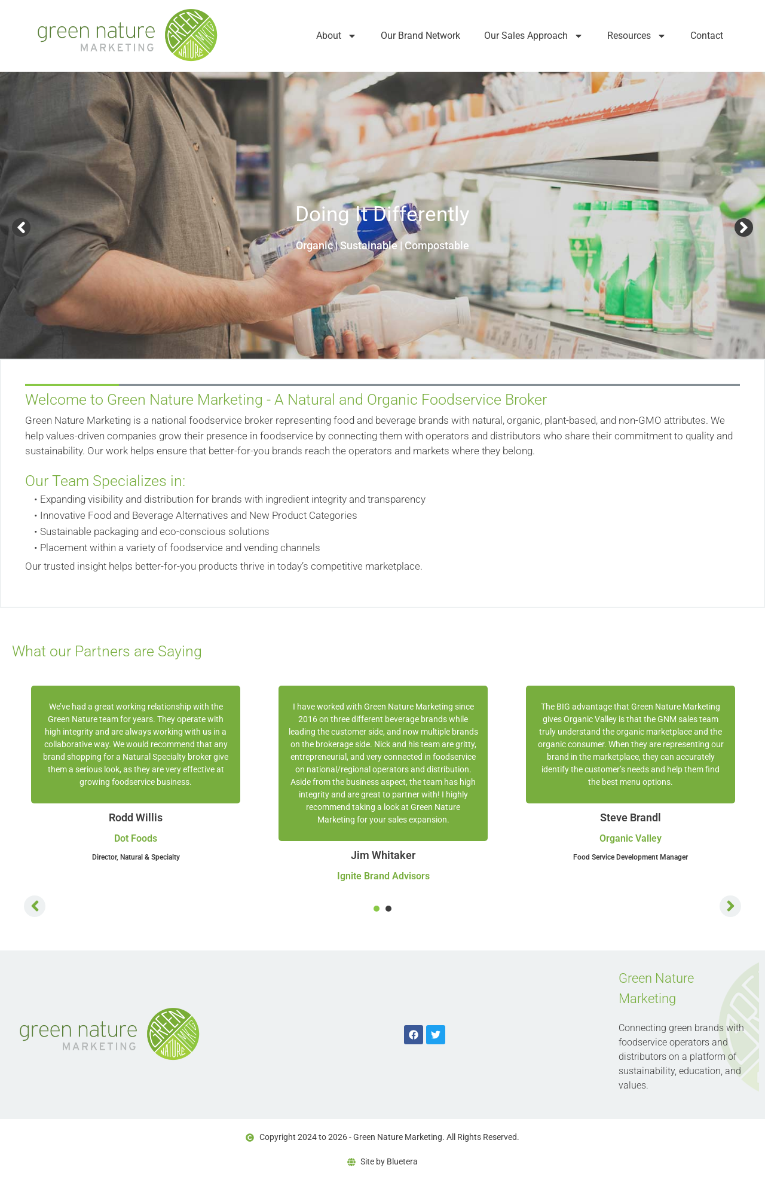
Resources (636, 36)
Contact (706, 35)
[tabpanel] (135, 774)
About (336, 36)
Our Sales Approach (533, 36)
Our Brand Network (420, 35)
